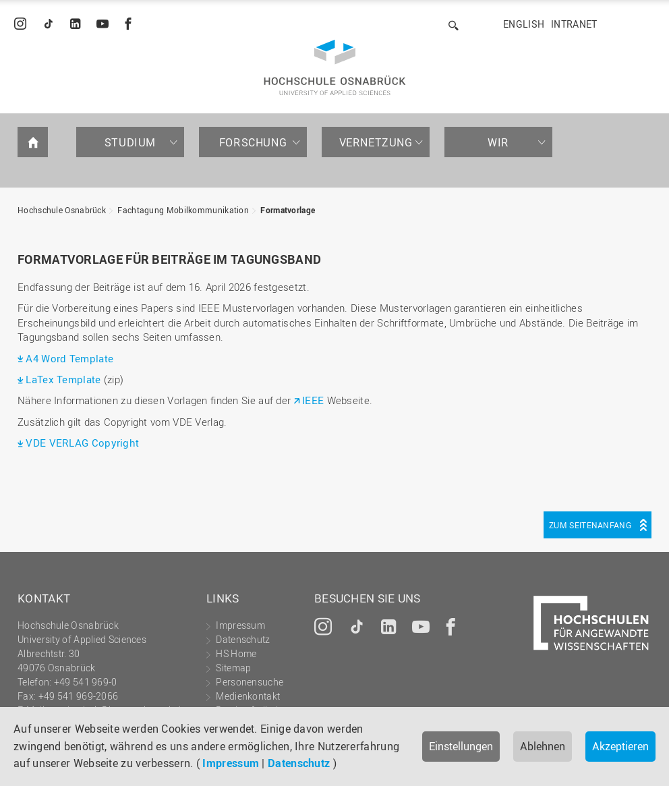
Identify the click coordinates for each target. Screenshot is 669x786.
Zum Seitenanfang (590, 525)
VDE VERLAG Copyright (82, 442)
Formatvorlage (287, 209)
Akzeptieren (620, 746)
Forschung (253, 142)
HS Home (236, 653)
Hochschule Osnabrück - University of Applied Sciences (335, 67)
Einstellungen (461, 746)
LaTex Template (65, 379)
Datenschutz (299, 763)
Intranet (574, 24)
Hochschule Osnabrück (62, 209)
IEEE (313, 400)
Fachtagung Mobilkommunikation (183, 209)
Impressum (230, 763)
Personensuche (249, 681)
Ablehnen (542, 746)
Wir (498, 142)
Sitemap (233, 667)
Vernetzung (376, 142)
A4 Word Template (69, 358)
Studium (130, 142)
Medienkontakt (248, 696)
